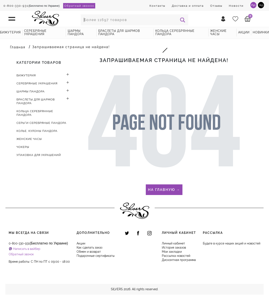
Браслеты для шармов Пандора (119, 32)
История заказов (174, 247)
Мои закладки (172, 251)
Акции (81, 243)
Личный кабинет (173, 243)
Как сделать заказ (89, 247)
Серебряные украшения (35, 32)
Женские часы (218, 32)
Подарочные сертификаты (96, 255)
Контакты (157, 5)
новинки (261, 32)
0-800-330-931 (15, 5)
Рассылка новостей (176, 255)
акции (243, 32)
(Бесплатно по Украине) (31, 5)
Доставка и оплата (188, 5)
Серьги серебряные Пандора (41, 123)
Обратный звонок (79, 5)
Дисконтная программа (179, 260)
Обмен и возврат (89, 251)
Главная (17, 47)
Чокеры (22, 147)
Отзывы (216, 5)
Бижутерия (10, 32)
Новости (236, 5)
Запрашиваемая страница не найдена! (71, 47)
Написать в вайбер (26, 249)
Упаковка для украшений (38, 155)
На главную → (164, 190)
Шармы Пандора (76, 32)
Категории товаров (38, 63)
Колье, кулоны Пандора (36, 131)
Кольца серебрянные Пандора (175, 32)
